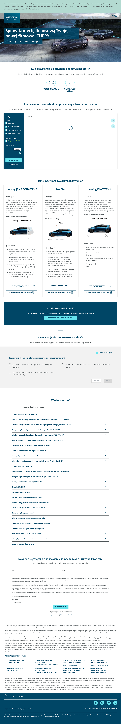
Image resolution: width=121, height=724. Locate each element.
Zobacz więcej (15, 599)
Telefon (64, 570)
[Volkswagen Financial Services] (12, 18)
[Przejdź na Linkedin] (96, 703)
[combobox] (60, 407)
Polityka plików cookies (25, 709)
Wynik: (29, 117)
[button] (113, 121)
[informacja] (13, 145)
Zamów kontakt (32, 313)
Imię (13, 570)
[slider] (20, 153)
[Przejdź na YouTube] (109, 703)
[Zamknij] (116, 4)
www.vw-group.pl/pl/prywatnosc (18, 593)
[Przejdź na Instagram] (102, 703)
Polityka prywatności (63, 614)
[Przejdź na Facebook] (115, 703)
